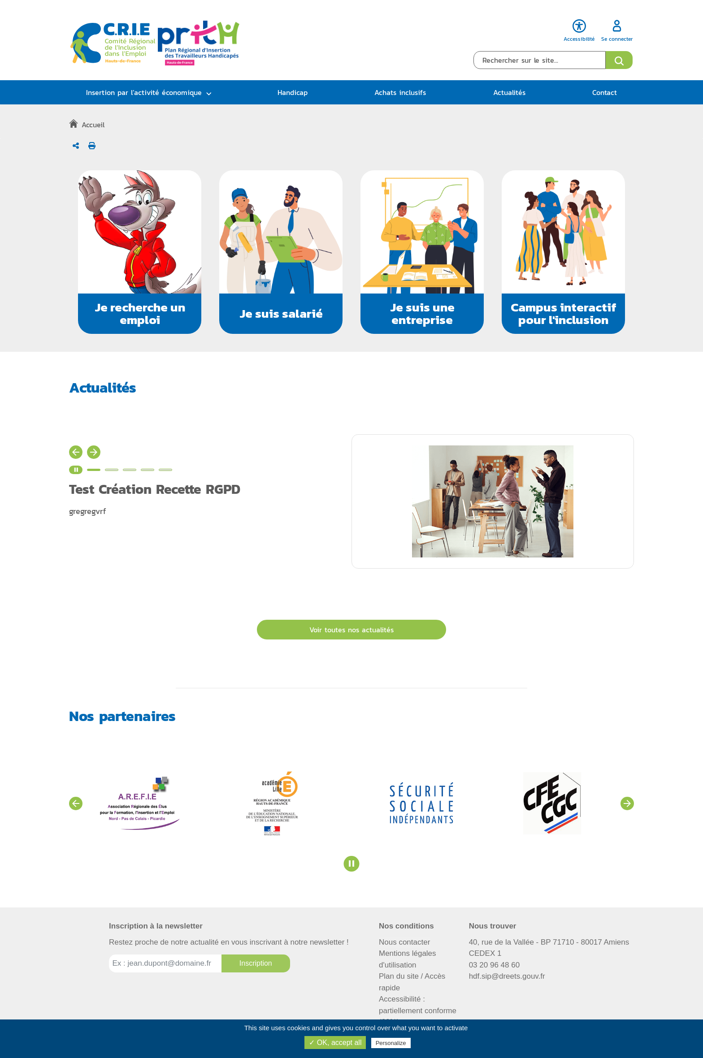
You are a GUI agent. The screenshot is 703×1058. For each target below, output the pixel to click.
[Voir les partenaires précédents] (75, 803)
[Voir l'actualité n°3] (129, 470)
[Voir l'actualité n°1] (93, 470)
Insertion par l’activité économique (144, 92)
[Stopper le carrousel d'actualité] (75, 470)
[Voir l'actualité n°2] (111, 470)
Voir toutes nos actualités (351, 629)
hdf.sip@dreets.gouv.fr (507, 976)
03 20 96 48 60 (494, 965)
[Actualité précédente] (75, 452)
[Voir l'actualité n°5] (165, 470)
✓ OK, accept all (335, 1042)
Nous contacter (404, 942)
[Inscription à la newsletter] (255, 963)
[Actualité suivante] (93, 452)
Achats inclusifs (400, 92)
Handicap (293, 92)
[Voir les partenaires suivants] (627, 803)
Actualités (509, 92)
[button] (139, 252)
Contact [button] (604, 92)
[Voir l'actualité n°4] (147, 470)
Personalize (391, 1043)
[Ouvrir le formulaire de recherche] (619, 60)
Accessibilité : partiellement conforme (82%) (417, 1010)
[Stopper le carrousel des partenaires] (352, 864)
